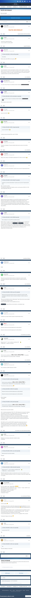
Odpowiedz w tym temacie (15, 17)
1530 (24, 33)
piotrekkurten (15, 96)
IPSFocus (7, 590)
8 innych (26, 430)
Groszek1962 (23, 334)
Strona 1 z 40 (17, 21)
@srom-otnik (15, 223)
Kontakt (24, 590)
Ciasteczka (27, 590)
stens (20, 430)
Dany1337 (26, 496)
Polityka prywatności (19, 590)
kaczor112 (14, 292)
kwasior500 (23, 430)
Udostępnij (7, 573)
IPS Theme (3, 590)
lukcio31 (26, 258)
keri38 (14, 54)
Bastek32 (19, 33)
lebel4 (22, 33)
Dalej (27, 21)
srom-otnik (5, 13)
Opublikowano (9, 38)
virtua (14, 527)
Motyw (14, 590)
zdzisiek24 (14, 467)
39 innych (26, 33)
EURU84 (14, 217)
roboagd (14, 127)
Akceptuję (28, 596)
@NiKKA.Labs (21, 223)
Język (11, 590)
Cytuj (4, 33)
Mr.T (13, 388)
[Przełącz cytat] (2, 54)
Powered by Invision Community (15, 591)
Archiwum (8, 14)
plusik (14, 379)
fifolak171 (14, 180)
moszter (26, 334)
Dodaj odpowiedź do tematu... (7, 567)
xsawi (24, 258)
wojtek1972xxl (26, 46)
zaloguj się (2, 562)
